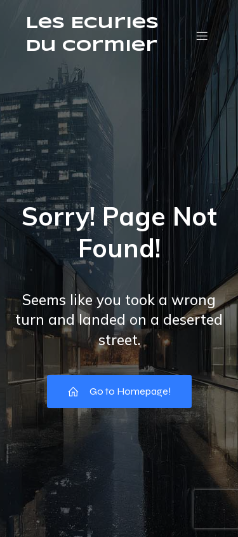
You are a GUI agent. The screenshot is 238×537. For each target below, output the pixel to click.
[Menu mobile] (202, 35)
